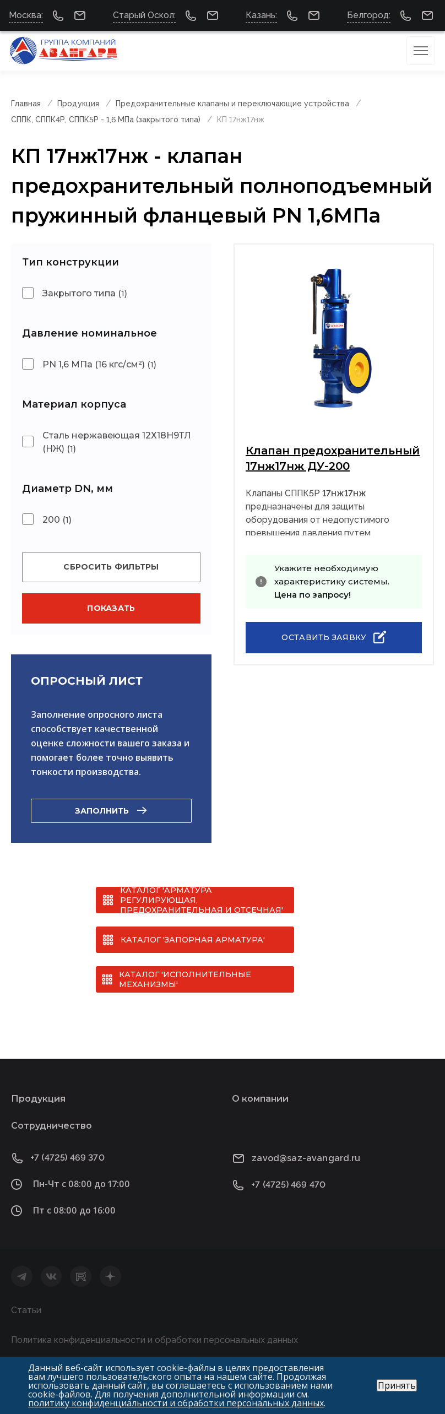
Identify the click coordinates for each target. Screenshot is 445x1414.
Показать (111, 608)
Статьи (26, 1310)
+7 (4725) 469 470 (288, 1184)
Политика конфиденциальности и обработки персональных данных (154, 1340)
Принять (397, 1385)
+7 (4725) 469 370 (67, 1157)
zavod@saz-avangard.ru (306, 1158)
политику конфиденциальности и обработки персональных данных (176, 1403)
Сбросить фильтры (111, 567)
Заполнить (102, 811)
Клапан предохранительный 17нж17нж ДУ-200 (333, 458)
